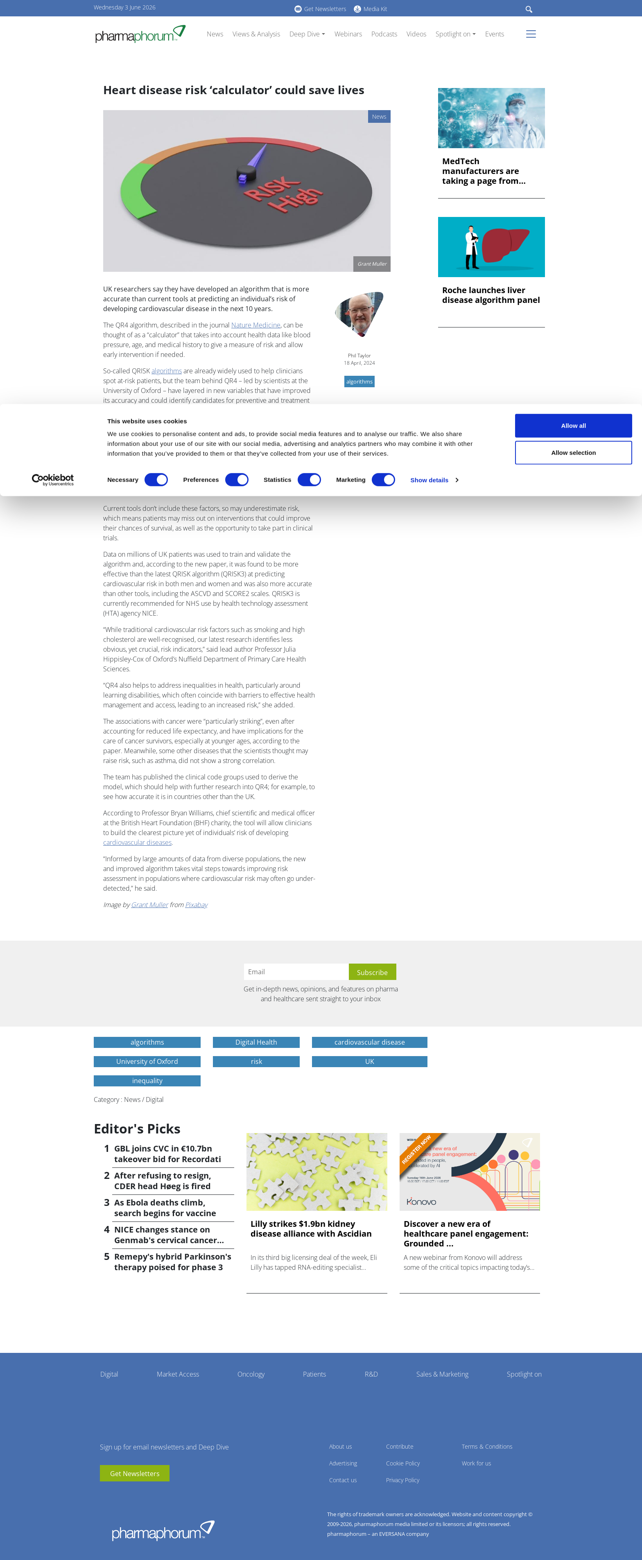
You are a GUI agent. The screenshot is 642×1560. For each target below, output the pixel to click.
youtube (106, 1494)
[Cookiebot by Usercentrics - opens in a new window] (53, 76)
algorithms (166, 370)
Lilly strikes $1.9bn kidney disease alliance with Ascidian (311, 1229)
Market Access (178, 1374)
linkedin (118, 1494)
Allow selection (573, 48)
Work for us (476, 1463)
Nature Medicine (255, 325)
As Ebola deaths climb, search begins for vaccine (165, 1208)
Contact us (343, 1480)
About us (340, 1446)
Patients (314, 1374)
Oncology (250, 1374)
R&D (371, 1374)
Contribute (400, 1446)
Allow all (573, 21)
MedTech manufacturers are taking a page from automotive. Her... (480, 171)
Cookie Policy (403, 1463)
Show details (430, 75)
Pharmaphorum (163, 1530)
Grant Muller (149, 904)
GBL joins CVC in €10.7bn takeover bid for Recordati (167, 1154)
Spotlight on (524, 1374)
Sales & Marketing (442, 1374)
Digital (109, 1374)
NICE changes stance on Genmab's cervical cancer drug (165, 1240)
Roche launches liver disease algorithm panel (491, 295)
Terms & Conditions (487, 1446)
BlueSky (131, 1494)
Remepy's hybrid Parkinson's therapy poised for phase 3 (172, 1262)
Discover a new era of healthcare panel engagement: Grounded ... (466, 1233)
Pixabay (196, 904)
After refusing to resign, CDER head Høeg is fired (162, 1181)
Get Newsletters (135, 1473)
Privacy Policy (402, 1480)
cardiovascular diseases (137, 842)
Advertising (343, 1463)
